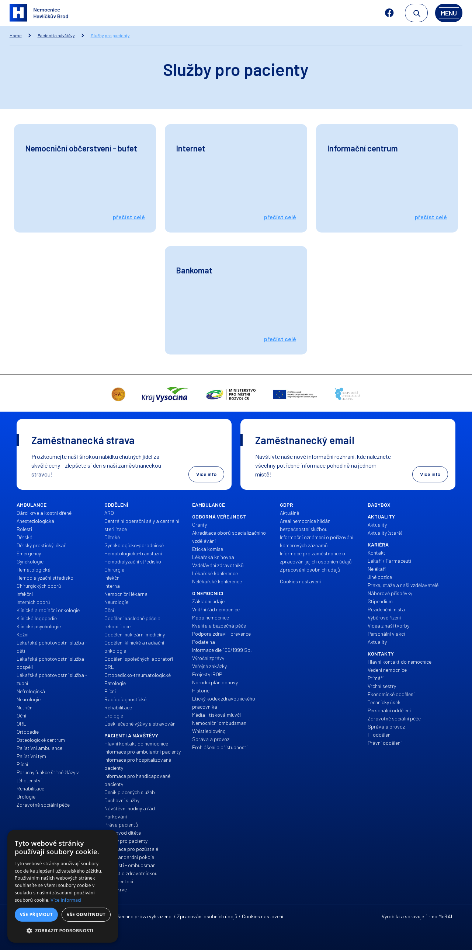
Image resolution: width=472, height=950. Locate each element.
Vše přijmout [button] (36, 914)
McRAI (445, 916)
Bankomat (194, 270)
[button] (63, 930)
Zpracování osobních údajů (207, 916)
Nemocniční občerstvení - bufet (81, 148)
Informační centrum (362, 148)
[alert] (62, 886)
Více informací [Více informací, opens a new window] (66, 900)
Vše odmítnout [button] (86, 914)
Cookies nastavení (262, 916)
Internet (190, 148)
